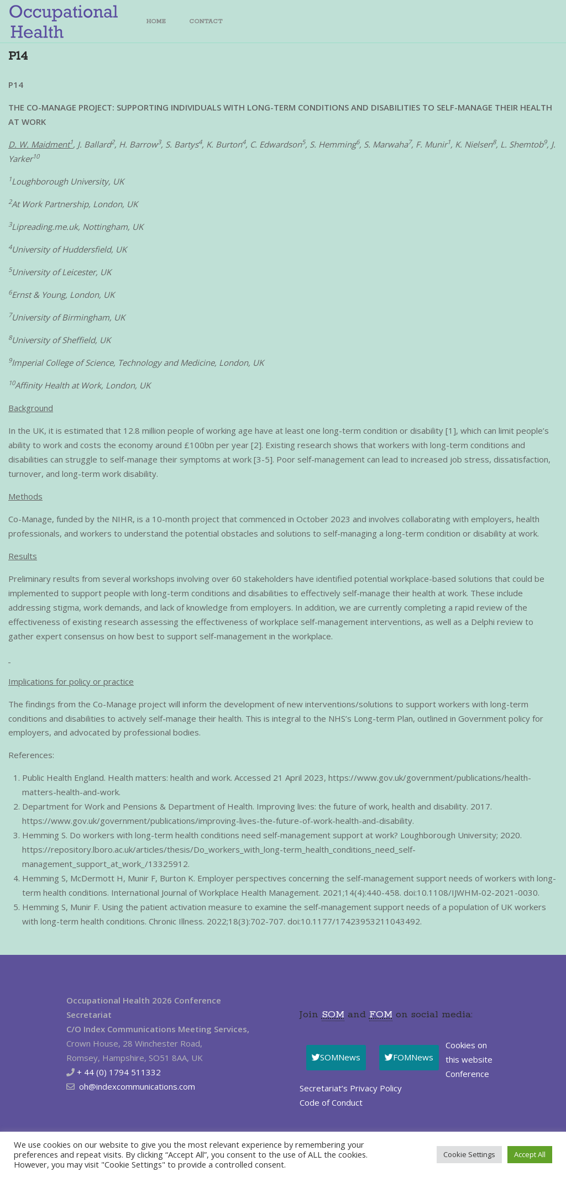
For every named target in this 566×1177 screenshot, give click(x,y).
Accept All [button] (530, 1154)
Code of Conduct (331, 1102)
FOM (380, 1014)
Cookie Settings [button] (469, 1154)
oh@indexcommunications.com (137, 1086)
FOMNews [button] (409, 1057)
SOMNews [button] (336, 1057)
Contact (206, 21)
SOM (333, 1014)
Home (156, 21)
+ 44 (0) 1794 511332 (119, 1072)
